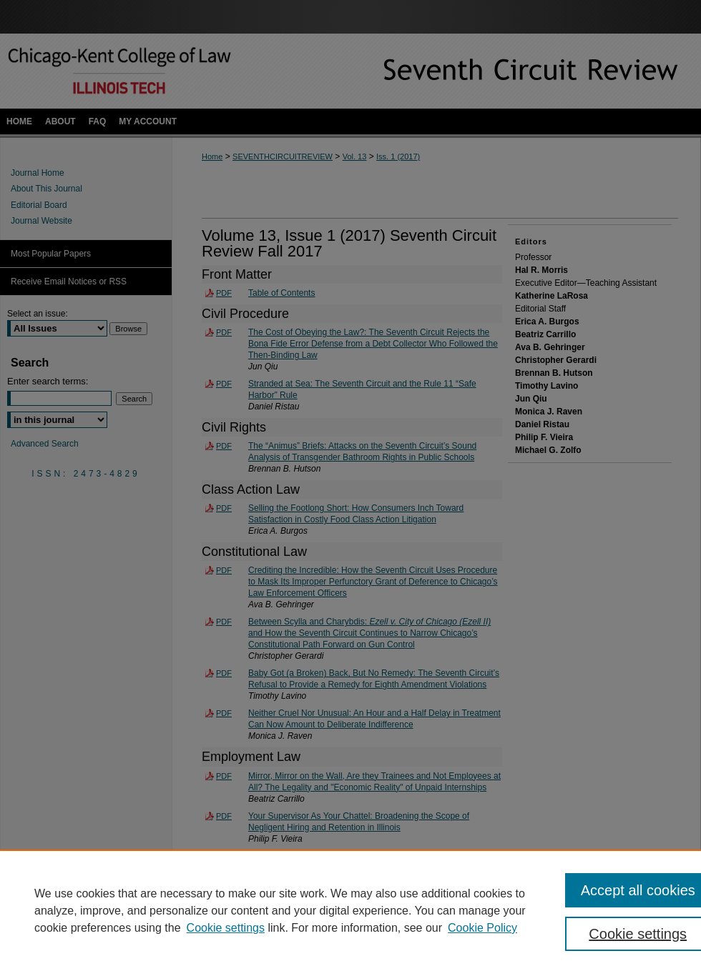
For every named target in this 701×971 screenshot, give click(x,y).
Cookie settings (226, 928)
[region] (350, 910)
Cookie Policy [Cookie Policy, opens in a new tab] (482, 928)
